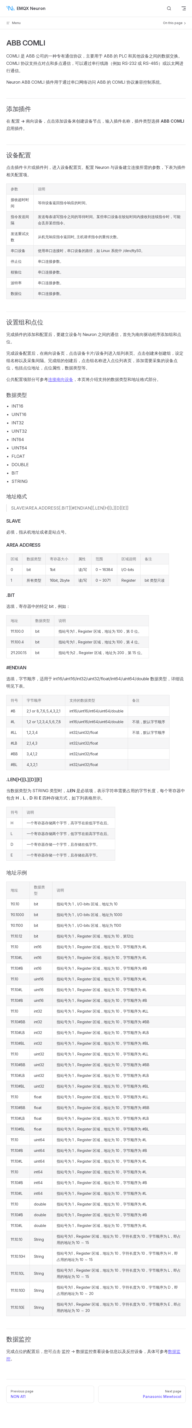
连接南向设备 (60, 379)
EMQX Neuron (25, 8)
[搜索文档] (169, 8)
